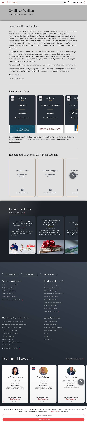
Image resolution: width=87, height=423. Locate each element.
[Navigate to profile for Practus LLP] (22, 114)
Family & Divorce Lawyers (10, 330)
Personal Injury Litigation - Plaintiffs (45, 137)
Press (46, 333)
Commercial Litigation (67, 137)
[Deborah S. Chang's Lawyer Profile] (15, 373)
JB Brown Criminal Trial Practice (71, 381)
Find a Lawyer (10, 274)
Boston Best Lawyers (50, 305)
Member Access (49, 274)
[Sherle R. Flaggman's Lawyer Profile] (50, 174)
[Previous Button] (3, 384)
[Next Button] (27, 384)
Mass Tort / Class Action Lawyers (12, 327)
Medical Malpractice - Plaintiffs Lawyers (14, 324)
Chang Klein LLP (15, 381)
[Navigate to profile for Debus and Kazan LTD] (50, 114)
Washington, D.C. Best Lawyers (54, 293)
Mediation (61, 139)
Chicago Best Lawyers (51, 291)
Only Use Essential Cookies (43, 416)
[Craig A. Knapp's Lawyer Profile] (43, 373)
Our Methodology (50, 324)
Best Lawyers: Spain (8, 293)
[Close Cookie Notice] (85, 408)
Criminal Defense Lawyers (10, 333)
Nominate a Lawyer (50, 330)
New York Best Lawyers (51, 285)
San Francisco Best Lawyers (53, 302)
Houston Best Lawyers (51, 296)
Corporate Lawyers (8, 339)
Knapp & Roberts (43, 381)
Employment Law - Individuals (20, 139)
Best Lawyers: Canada (9, 288)
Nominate (29, 274)
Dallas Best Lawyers (50, 299)
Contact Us (47, 339)
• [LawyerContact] (17, 401)
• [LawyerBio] (15, 401)
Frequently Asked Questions (53, 327)
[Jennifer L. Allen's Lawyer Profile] (22, 174)
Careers (46, 336)
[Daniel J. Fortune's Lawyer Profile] (71, 373)
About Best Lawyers (50, 322)
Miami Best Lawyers (50, 308)
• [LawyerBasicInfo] (12, 401)
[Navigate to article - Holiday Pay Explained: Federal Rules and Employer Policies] (50, 235)
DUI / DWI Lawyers (8, 336)
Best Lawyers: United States (10, 285)
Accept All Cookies (43, 420)
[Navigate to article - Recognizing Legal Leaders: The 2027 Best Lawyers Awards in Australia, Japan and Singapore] (22, 235)
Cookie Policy (54, 411)
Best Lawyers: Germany (9, 296)
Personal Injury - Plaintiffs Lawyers (12, 322)
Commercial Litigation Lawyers (11, 342)
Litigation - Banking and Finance (44, 139)
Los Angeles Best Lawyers (52, 288)
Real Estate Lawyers (8, 345)
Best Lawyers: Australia (9, 291)
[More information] (19, 399)
